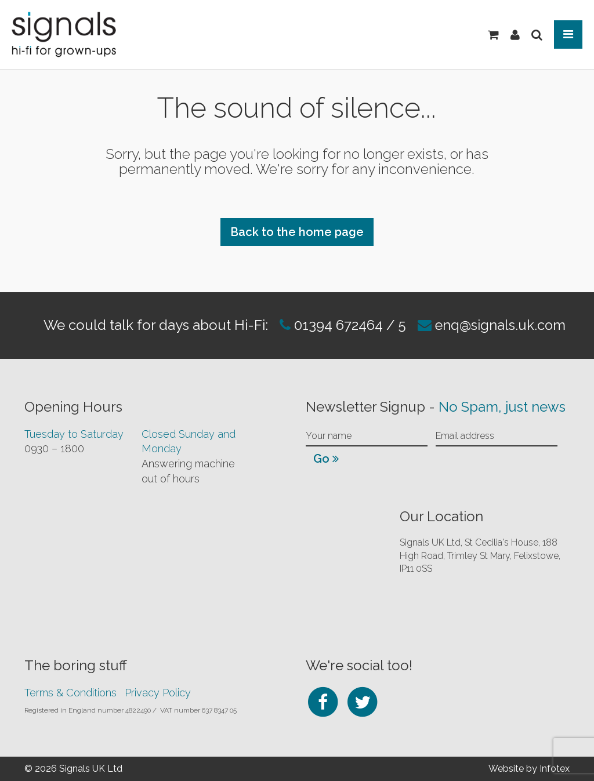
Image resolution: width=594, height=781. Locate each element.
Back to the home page (297, 232)
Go (326, 458)
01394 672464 (336, 325)
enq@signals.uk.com (501, 325)
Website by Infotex (529, 767)
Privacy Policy (158, 692)
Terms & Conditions (70, 692)
